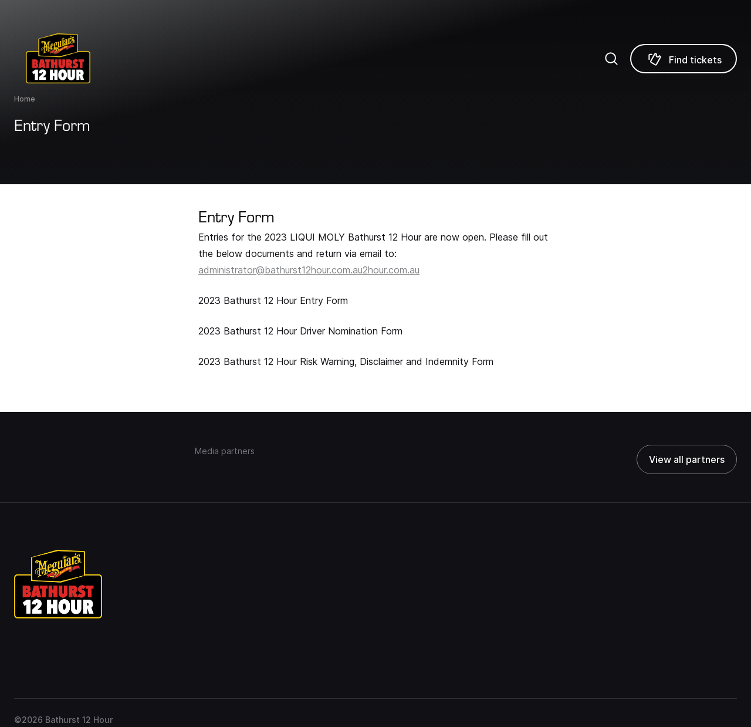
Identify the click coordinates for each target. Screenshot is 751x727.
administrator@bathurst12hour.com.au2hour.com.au (309, 270)
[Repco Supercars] (73, 58)
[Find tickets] (683, 58)
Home (24, 98)
